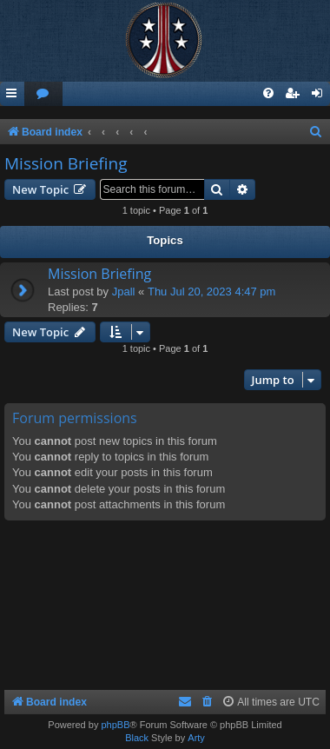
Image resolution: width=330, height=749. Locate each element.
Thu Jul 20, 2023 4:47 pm (211, 291)
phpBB (115, 724)
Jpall (123, 291)
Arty (196, 737)
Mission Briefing (65, 163)
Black (136, 737)
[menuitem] (43, 94)
